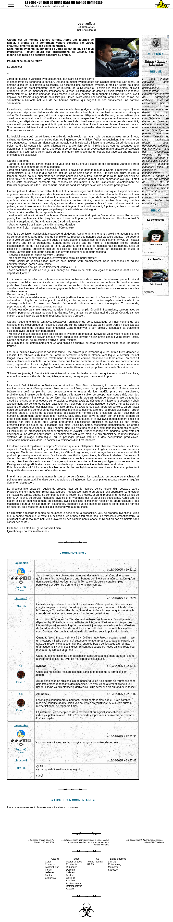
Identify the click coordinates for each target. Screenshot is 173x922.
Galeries (49, 872)
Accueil (55, 858)
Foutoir (49, 875)
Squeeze (113, 869)
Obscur (161, 61)
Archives (70, 880)
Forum (48, 869)
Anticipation (156, 64)
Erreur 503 (50, 877)
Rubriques (71, 867)
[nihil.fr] (112, 861)
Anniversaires (73, 883)
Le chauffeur (86, 23)
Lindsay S (21, 598)
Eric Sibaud (89, 30)
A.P (21, 665)
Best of (70, 875)
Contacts (50, 864)
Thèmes (149, 61)
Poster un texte (74, 861)
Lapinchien (21, 563)
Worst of (70, 877)
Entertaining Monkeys (114, 865)
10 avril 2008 (48, 842)
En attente (71, 864)
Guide (48, 861)
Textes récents (95, 861)
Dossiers (71, 869)
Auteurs (70, 888)
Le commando (155, 219)
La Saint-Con (52, 867)
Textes (76, 858)
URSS (90, 864)
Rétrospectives (74, 886)
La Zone (64, 2)
